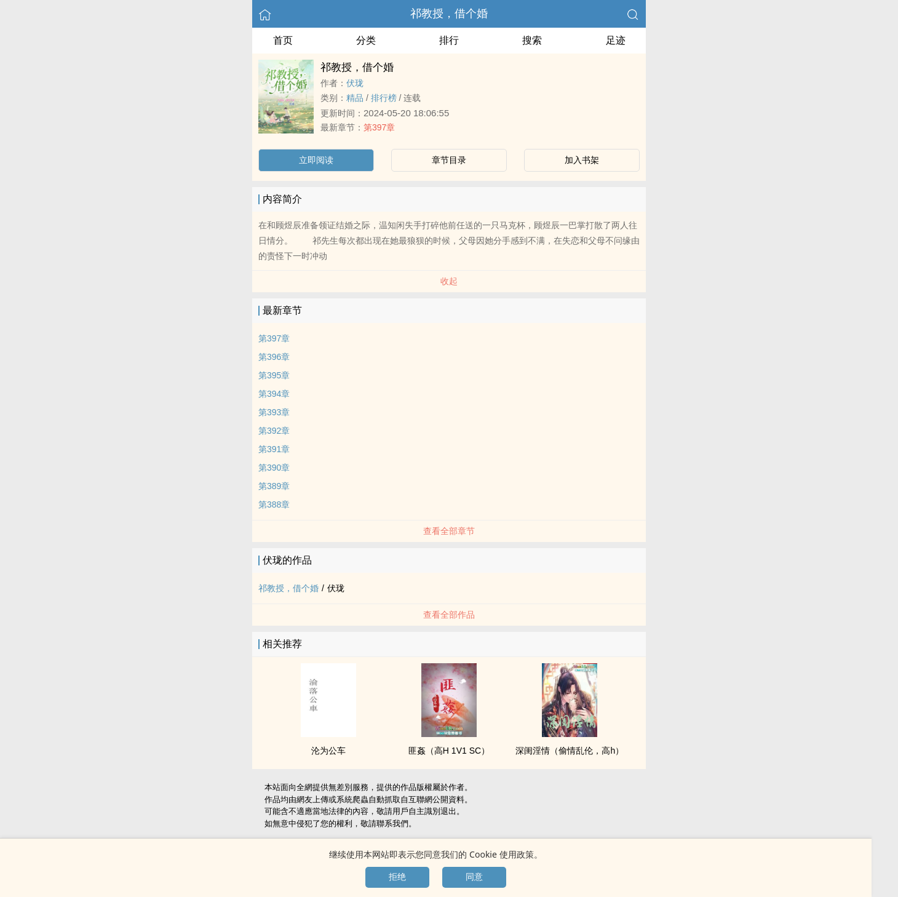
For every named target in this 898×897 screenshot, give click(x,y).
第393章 (274, 412)
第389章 (274, 486)
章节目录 (449, 160)
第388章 (274, 504)
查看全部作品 (449, 615)
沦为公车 (328, 750)
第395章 (274, 375)
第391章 (274, 449)
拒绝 (397, 877)
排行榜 (384, 98)
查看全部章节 (449, 531)
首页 (283, 40)
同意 (474, 877)
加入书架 (582, 160)
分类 (366, 40)
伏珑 (355, 83)
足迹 (616, 40)
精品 (355, 98)
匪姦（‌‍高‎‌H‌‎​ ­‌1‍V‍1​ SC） (449, 750)
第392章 (274, 431)
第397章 (379, 127)
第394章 (274, 394)
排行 (449, 40)
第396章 (274, 357)
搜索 (532, 40)
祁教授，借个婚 (449, 13)
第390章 (274, 467)
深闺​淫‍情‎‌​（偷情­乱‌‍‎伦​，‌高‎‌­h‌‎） (569, 750)
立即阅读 (316, 160)
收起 (449, 281)
